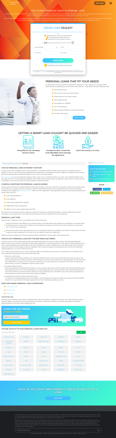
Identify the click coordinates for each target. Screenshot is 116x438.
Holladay (9, 347)
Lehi (78, 347)
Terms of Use (42, 71)
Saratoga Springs (78, 361)
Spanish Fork (43, 365)
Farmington (61, 341)
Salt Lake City (43, 361)
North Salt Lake (8, 356)
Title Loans (9, 293)
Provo (78, 356)
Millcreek (61, 352)
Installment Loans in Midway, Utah (102, 175)
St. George (78, 365)
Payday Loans (10, 290)
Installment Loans (11, 286)
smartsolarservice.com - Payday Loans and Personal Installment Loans (49, 433)
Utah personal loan (26, 190)
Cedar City (43, 337)
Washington (61, 369)
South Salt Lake (26, 365)
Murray (78, 352)
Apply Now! (58, 398)
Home (5, 163)
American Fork (8, 337)
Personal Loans (12, 163)
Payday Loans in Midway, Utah (102, 171)
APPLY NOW (16, 322)
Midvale (43, 352)
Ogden (26, 356)
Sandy (61, 361)
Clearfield (61, 337)
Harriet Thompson (99, 163)
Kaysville (26, 347)
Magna (26, 352)
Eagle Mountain (43, 341)
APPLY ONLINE (79, 118)
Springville (61, 365)
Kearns (43, 347)
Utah (20, 163)
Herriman (78, 341)
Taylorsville (26, 369)
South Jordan (8, 365)
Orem (43, 356)
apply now (100, 3)
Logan (9, 352)
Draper (26, 341)
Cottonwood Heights (9, 342)
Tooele (43, 369)
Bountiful (26, 337)
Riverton (8, 361)
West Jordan (78, 369)
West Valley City (9, 374)
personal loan (7, 177)
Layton (61, 347)
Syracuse (8, 369)
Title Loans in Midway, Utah (101, 179)
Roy (26, 361)
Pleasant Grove (61, 356)
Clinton (78, 337)
